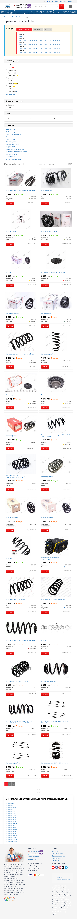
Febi (10, 67)
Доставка (54, 1)
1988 (54, 52)
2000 (20, 44)
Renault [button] (37, 29)
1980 (20, 52)
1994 (37, 48)
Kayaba (11, 73)
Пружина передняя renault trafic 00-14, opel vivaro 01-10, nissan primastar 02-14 (20, 722)
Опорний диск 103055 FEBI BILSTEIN (53, 272)
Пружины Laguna (11, 823)
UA (49, 1)
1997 (50, 48)
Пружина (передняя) (12, 313)
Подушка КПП (10, 147)
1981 (25, 52)
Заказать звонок (33, 856)
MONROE (10, 78)
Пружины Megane (11, 829)
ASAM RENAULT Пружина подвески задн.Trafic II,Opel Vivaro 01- (17, 476)
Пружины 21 (10, 805)
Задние (9, 107)
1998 (54, 48)
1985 (41, 52)
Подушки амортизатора (49, 395)
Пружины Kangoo (11, 819)
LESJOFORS (12, 75)
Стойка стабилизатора (13, 134)
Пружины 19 (10, 803)
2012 (29, 40)
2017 (50, 40)
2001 (25, 44)
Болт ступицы (10, 156)
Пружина (9, 272)
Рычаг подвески (11, 142)
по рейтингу (19, 164)
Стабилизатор (10, 132)
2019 (58, 40)
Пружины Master (11, 827)
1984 (37, 52)
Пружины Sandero (11, 835)
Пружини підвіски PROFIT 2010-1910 (17, 681)
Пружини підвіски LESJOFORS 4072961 (53, 599)
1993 (33, 48)
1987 (50, 52)
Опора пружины (11, 395)
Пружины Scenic (11, 837)
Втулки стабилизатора (13, 159)
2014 (37, 40)
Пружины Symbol (11, 839)
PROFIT (10, 81)
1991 (25, 48)
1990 (20, 48)
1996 (45, 48)
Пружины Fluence (11, 815)
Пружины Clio (10, 809)
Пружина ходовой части (49, 354)
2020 (20, 36)
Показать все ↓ (11, 94)
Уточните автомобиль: (10, 29)
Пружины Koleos (11, 821)
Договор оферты (57, 858)
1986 (45, 52)
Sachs (10, 86)
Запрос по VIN (32, 859)
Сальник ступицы (11, 154)
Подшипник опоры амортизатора (17, 151)
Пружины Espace (11, 813)
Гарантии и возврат (58, 856)
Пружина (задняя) (12, 436)
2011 (25, 40)
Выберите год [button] (24, 29)
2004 (37, 44)
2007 (50, 44)
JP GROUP (11, 70)
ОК (54, 118)
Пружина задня (11, 231)
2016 (45, 40)
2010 (20, 40)
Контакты (62, 1)
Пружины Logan (11, 825)
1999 (58, 48)
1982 (29, 52)
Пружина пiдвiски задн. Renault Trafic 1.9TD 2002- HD (55, 722)
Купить (10, 203)
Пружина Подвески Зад (48, 681)
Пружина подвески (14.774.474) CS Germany (55, 763)
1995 (41, 48)
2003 (33, 44)
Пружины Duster (11, 811)
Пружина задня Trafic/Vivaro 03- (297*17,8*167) (51, 558)
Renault (12, 83)
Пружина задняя (46, 190)
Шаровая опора (11, 129)
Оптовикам (55, 860)
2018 (54, 40)
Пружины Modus (11, 831)
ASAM (9, 65)
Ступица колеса (11, 137)
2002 (29, 44)
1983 (33, 52)
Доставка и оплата (58, 853)
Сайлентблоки (10, 139)
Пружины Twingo (11, 841)
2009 (58, 44)
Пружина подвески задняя (49, 231)
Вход (70, 1)
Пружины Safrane (11, 833)
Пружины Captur (11, 807)
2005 (41, 44)
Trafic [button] (48, 29)
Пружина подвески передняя (15, 599)
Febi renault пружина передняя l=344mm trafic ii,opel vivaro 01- (56, 435)
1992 (29, 48)
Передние (10, 105)
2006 (45, 44)
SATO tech (11, 89)
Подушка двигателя (12, 144)
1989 (58, 52)
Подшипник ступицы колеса (15, 149)
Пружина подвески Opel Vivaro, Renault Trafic (20, 190)
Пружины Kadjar (11, 817)
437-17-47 (20, 5)
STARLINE (11, 91)
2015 (41, 40)
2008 (54, 44)
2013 (33, 40)
